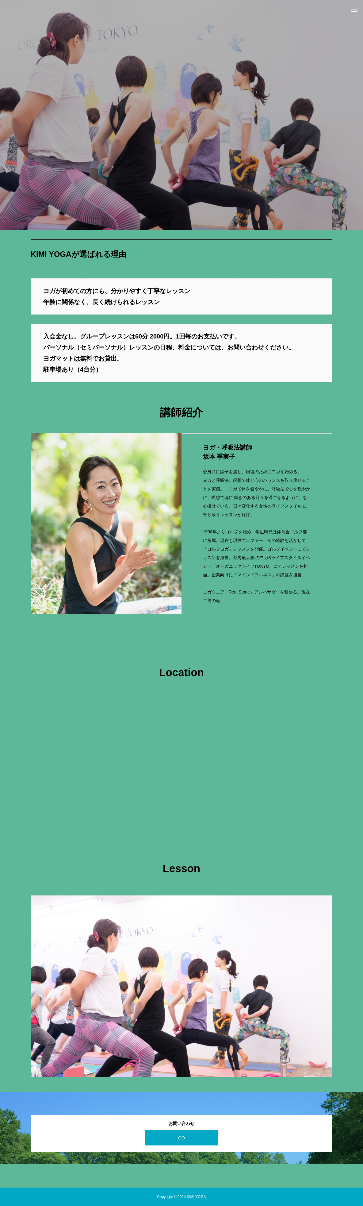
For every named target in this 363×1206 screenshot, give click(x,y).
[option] (181, 115)
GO (181, 1137)
